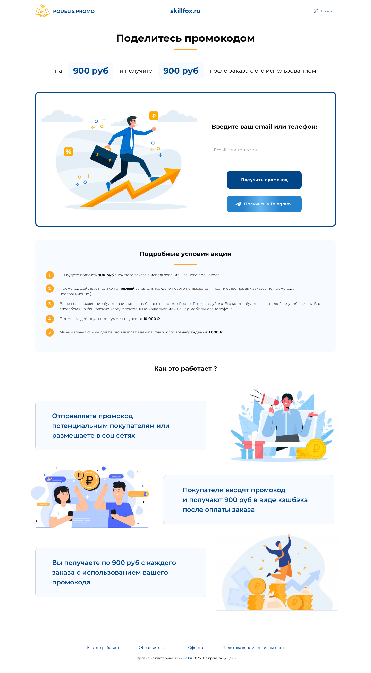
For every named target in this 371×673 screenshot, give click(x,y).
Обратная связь (153, 647)
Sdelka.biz (184, 658)
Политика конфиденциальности (253, 647)
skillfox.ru (185, 10)
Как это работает (103, 647)
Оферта (195, 647)
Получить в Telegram (263, 204)
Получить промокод (264, 179)
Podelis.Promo (192, 303)
